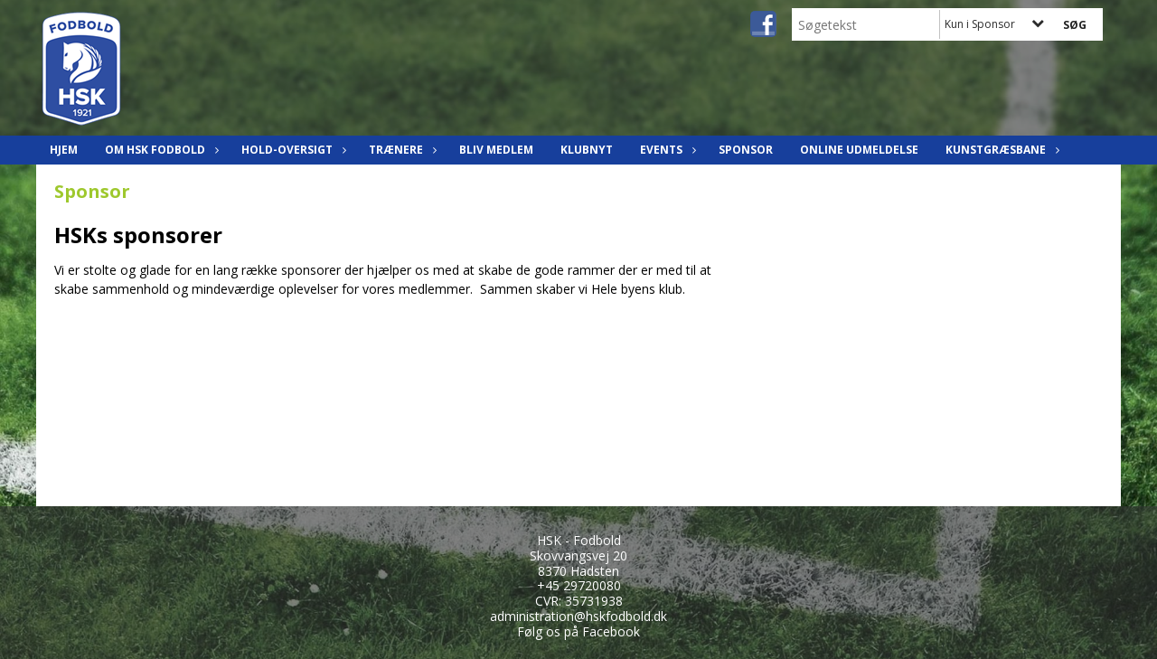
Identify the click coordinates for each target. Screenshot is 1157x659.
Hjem (64, 149)
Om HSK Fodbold (159, 149)
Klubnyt (586, 149)
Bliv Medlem (496, 149)
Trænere (400, 149)
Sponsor (746, 149)
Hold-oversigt (291, 149)
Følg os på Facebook (578, 631)
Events (665, 149)
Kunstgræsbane (1000, 149)
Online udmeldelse (859, 149)
